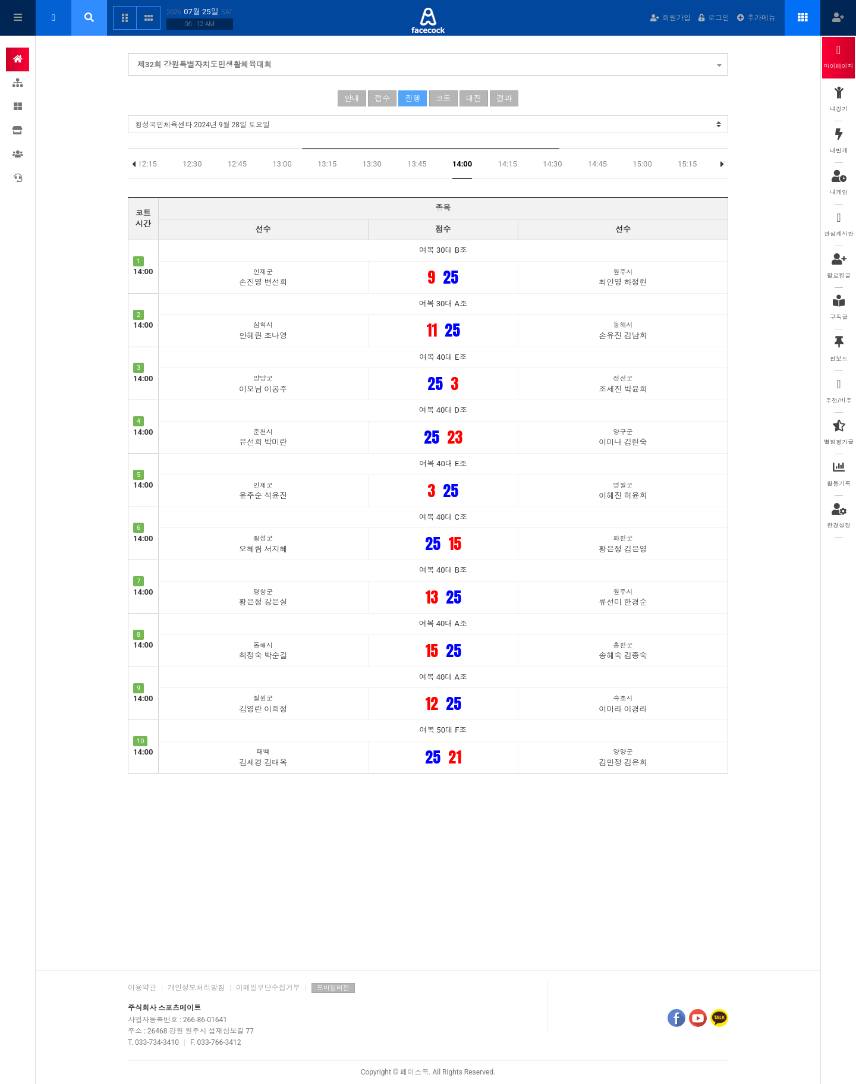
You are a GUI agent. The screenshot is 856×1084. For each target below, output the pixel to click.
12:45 (237, 163)
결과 (504, 98)
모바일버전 (333, 988)
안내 (352, 98)
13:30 (372, 163)
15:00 (642, 163)
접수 (382, 98)
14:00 (462, 163)
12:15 (146, 163)
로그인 (713, 18)
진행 (412, 98)
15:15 (687, 163)
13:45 (416, 163)
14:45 (597, 163)
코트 (443, 98)
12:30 (192, 163)
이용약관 (142, 988)
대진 (474, 98)
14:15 (507, 163)
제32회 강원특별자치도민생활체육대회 (429, 63)
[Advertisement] (428, 868)
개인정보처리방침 (196, 988)
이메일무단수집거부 (268, 988)
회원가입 (670, 18)
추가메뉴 (756, 18)
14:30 (552, 163)
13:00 (281, 163)
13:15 (326, 163)
